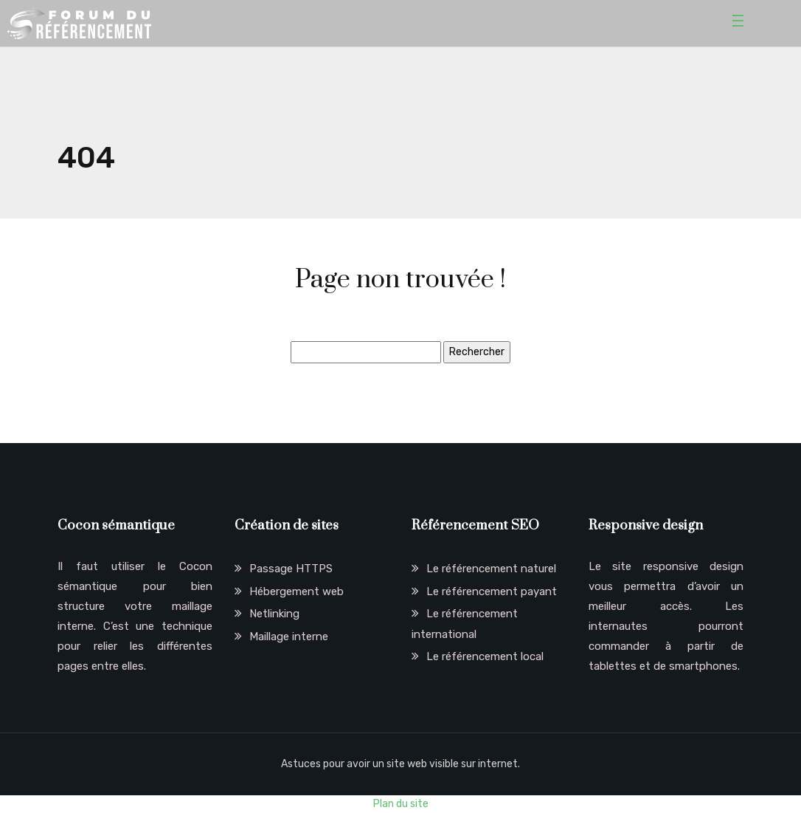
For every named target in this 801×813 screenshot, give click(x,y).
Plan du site (401, 803)
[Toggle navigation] (740, 23)
